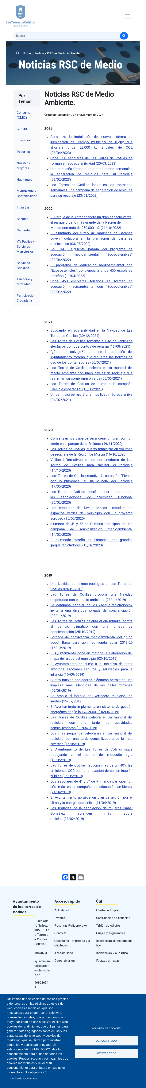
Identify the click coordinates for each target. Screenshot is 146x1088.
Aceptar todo (106, 1053)
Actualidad (61, 910)
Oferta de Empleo (108, 910)
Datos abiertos (64, 960)
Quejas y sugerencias (110, 933)
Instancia (40, 952)
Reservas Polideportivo (70, 925)
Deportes (23, 152)
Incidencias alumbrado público (114, 943)
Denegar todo (106, 1040)
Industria (23, 207)
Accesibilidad (63, 953)
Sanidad (23, 219)
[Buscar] (124, 35)
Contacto (60, 933)
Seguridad (24, 230)
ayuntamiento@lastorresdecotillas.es (42, 968)
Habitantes (24, 179)
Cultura (22, 129)
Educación (24, 140)
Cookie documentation (23, 1078)
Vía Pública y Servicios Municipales (26, 246)
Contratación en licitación (113, 918)
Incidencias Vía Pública (112, 953)
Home (27, 53)
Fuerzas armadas (108, 960)
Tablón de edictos (108, 925)
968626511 (41, 985)
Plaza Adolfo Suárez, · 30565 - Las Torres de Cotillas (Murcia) (42, 932)
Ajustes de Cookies (106, 1028)
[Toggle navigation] (127, 15)
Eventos (59, 918)
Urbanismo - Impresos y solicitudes (72, 943)
